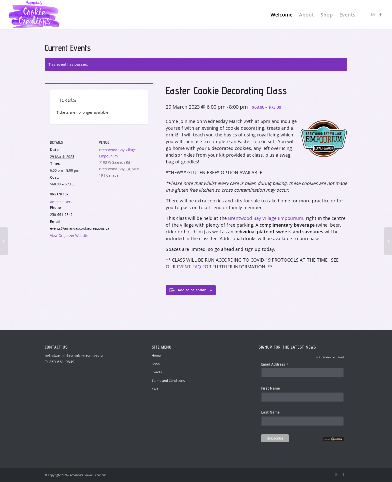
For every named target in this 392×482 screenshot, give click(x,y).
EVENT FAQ (189, 267)
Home (156, 355)
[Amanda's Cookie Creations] (34, 14)
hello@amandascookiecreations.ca (74, 355)
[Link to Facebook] (380, 14)
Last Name (270, 412)
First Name (270, 388)
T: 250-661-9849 (59, 361)
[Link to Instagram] (373, 14)
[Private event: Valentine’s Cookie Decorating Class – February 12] (4, 241)
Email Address (275, 364)
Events (157, 372)
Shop (156, 364)
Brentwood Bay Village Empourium (265, 218)
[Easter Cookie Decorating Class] (388, 241)
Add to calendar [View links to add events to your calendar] (192, 290)
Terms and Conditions (168, 380)
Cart (155, 389)
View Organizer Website (69, 235)
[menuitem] (281, 14)
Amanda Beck (61, 201)
